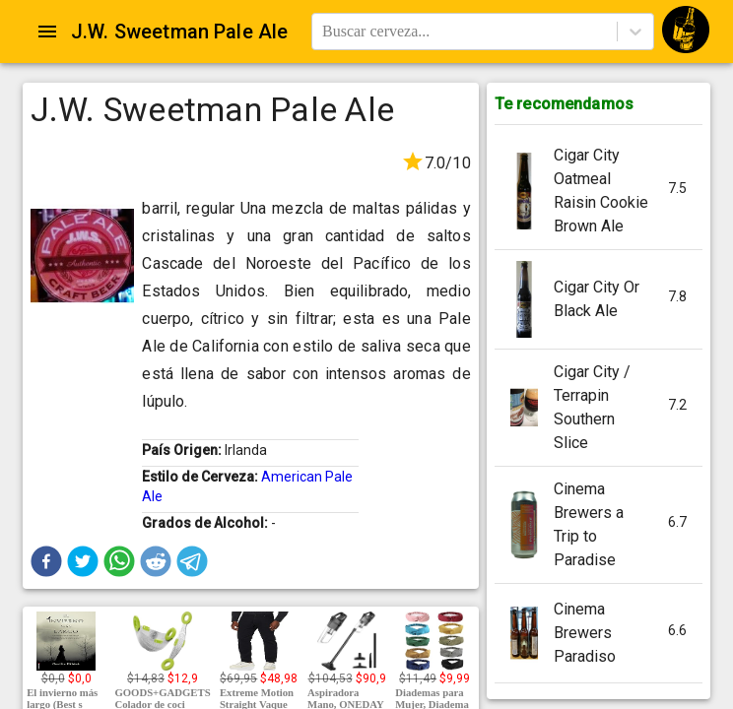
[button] (46, 561)
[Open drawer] (47, 31)
